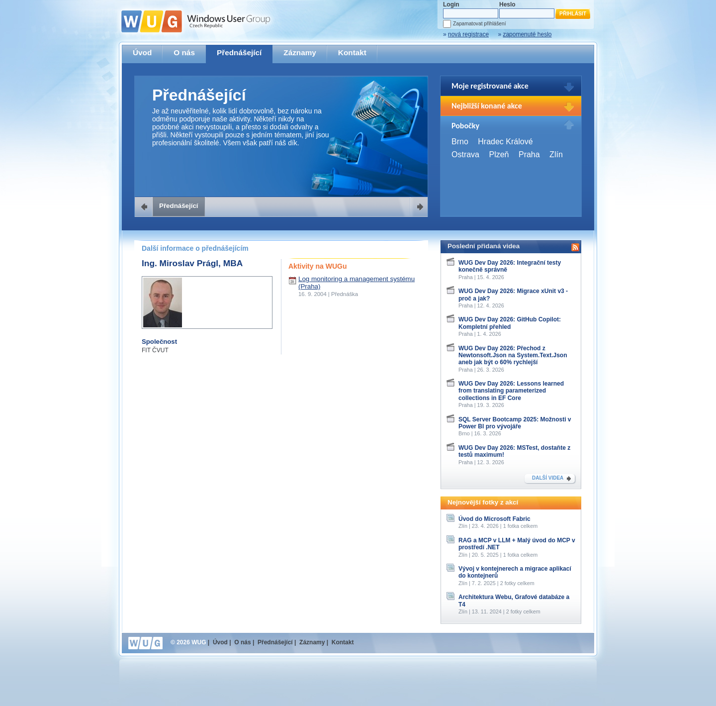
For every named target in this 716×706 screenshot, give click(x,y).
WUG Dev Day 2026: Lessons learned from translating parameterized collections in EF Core (511, 391)
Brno (459, 141)
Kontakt (352, 52)
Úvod (142, 52)
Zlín (556, 154)
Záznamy (299, 52)
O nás (184, 52)
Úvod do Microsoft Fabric (494, 518)
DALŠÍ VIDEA (547, 478)
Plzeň (499, 154)
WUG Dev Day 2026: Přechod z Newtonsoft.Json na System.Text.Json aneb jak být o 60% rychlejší (512, 355)
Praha (529, 154)
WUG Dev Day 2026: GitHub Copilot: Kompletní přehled (509, 323)
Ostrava (465, 154)
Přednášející (239, 52)
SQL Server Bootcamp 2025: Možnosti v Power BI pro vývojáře (514, 423)
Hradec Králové (505, 141)
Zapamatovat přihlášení (479, 23)
